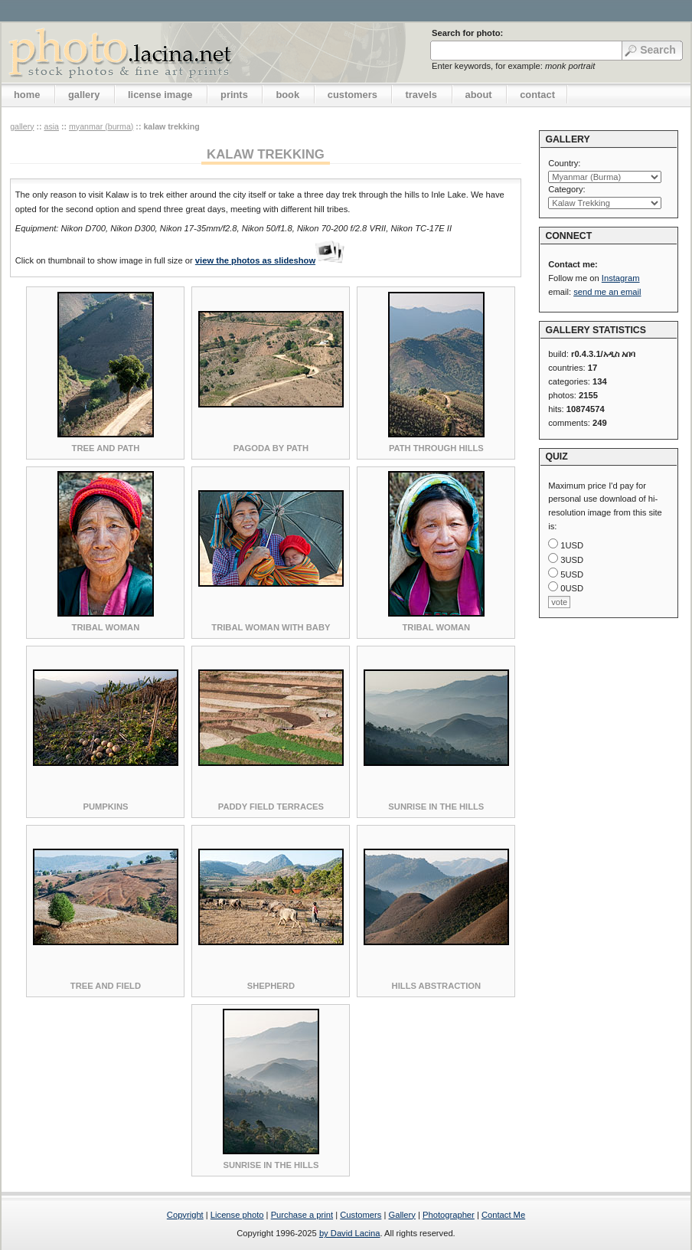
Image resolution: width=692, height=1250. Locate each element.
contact (537, 94)
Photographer (449, 1214)
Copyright (185, 1214)
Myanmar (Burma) (101, 126)
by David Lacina (349, 1233)
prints (234, 94)
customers (352, 94)
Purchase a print (302, 1214)
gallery (84, 94)
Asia (51, 126)
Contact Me (503, 1214)
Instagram (621, 278)
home (27, 94)
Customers (360, 1214)
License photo (237, 1214)
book (287, 94)
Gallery (401, 1214)
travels (421, 94)
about (478, 94)
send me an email (607, 291)
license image (160, 94)
